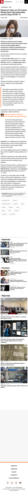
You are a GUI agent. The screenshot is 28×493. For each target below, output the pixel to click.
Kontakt (14, 472)
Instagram (19, 194)
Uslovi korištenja (14, 478)
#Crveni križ (16, 210)
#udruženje (4, 214)
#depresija (11, 207)
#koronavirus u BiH (5, 200)
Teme (10, 7)
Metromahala (4, 7)
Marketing (14, 466)
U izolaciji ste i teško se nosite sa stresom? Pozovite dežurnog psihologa (13, 115)
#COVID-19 (15, 200)
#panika (3, 210)
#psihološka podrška (6, 203)
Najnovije (6, 295)
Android (21, 193)
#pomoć (22, 203)
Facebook (14, 194)
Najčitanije (6, 239)
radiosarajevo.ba (18, 487)
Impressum (14, 469)
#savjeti (17, 207)
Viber (8, 196)
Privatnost (14, 475)
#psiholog (15, 203)
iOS (24, 193)
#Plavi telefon (12, 214)
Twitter (10, 194)
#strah (9, 210)
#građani (3, 207)
